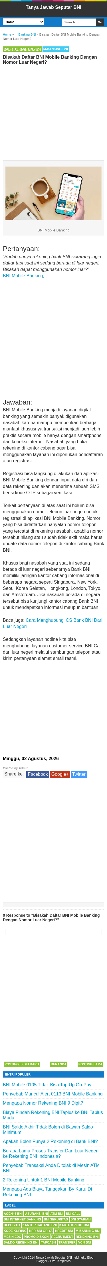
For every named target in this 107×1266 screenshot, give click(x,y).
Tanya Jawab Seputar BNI (53, 7)
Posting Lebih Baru (22, 1064)
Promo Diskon (36, 1236)
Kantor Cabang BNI (40, 1225)
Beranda (58, 1064)
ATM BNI (56, 1213)
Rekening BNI (87, 1236)
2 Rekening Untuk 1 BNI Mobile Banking (43, 1179)
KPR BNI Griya (41, 1230)
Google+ (60, 774)
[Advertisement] (53, 111)
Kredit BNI (64, 1230)
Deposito (12, 1225)
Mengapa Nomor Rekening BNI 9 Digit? (43, 1103)
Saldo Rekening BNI (21, 1242)
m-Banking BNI (55, 49)
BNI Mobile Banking (23, 275)
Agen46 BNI (13, 1213)
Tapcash (48, 1242)
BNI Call (73, 1213)
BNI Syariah (80, 1219)
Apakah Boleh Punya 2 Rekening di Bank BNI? (50, 1141)
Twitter (79, 774)
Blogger (42, 1261)
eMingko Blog (84, 1257)
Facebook (38, 774)
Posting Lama (90, 1064)
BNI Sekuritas (56, 1219)
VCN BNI (84, 1242)
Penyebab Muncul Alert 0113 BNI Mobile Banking (53, 1093)
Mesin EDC (12, 1236)
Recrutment (62, 1236)
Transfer (67, 1242)
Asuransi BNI (36, 1213)
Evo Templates (60, 1261)
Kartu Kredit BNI (74, 1225)
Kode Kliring (15, 1230)
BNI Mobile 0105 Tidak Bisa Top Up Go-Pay (47, 1084)
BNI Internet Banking (22, 1219)
